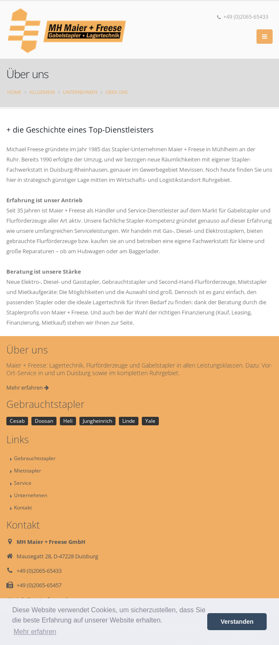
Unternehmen (80, 92)
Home (14, 92)
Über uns (116, 92)
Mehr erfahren (27, 387)
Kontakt (23, 507)
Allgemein (42, 92)
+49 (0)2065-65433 (242, 16)
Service (22, 482)
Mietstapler (27, 470)
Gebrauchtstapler (35, 458)
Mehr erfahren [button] (35, 631)
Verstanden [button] (237, 621)
